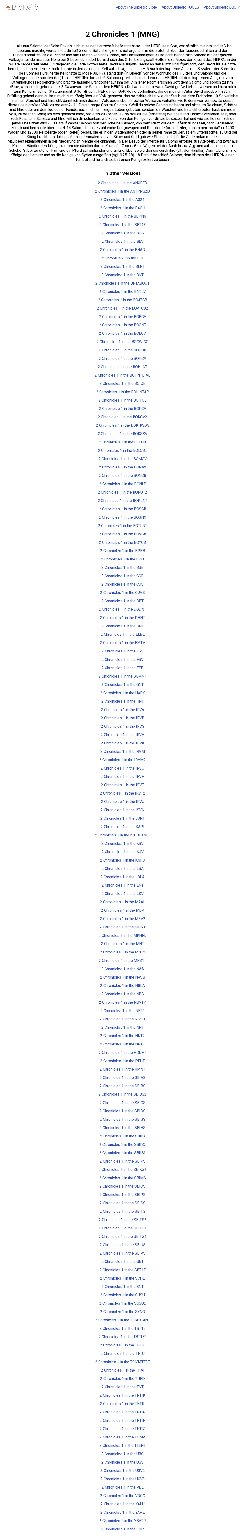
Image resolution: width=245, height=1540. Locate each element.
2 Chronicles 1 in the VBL (123, 1487)
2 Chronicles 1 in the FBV (123, 659)
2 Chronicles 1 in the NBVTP (122, 1002)
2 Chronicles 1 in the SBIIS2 (122, 1144)
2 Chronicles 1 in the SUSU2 (122, 1303)
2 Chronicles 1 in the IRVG (122, 726)
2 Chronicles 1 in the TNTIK (122, 1395)
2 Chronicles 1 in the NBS (122, 994)
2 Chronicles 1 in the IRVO (122, 768)
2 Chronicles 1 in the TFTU (123, 1353)
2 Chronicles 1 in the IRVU (122, 801)
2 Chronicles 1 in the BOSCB (122, 509)
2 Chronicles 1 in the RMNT (122, 1069)
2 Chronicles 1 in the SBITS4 (122, 1236)
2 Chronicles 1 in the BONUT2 (122, 492)
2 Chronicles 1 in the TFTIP (122, 1345)
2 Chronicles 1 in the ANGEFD (122, 183)
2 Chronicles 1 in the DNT (122, 626)
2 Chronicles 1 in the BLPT (122, 266)
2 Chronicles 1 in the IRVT (122, 785)
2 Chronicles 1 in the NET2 (122, 1010)
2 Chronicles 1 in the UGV (122, 1462)
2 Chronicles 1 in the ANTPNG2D (122, 191)
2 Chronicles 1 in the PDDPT (122, 1052)
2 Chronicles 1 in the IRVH (122, 734)
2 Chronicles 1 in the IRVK (122, 743)
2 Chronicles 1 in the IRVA (122, 709)
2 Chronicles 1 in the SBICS (122, 1102)
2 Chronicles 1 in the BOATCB (122, 300)
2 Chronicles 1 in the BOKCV (122, 408)
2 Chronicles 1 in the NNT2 (122, 1036)
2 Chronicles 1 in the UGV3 (122, 1479)
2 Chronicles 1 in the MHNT (122, 927)
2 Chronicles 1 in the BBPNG (122, 216)
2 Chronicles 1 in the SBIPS (122, 1194)
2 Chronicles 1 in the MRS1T (122, 960)
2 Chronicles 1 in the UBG (122, 1454)
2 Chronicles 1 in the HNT (122, 701)
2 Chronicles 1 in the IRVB (122, 718)
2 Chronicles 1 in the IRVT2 (122, 793)
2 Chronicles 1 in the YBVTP (122, 1520)
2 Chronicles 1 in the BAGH (122, 208)
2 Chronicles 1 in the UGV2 (122, 1470)
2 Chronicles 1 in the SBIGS (122, 1119)
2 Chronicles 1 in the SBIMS (122, 1178)
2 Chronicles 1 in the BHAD (122, 250)
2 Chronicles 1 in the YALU (123, 1504)
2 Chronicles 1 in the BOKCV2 (122, 417)
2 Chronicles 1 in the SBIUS (122, 1245)
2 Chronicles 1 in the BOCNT (122, 325)
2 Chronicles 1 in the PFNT (122, 1061)
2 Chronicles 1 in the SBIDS (122, 1111)
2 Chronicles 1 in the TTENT (123, 1445)
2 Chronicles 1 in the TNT (123, 1387)
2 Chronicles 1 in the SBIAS (122, 1077)
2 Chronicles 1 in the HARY (122, 693)
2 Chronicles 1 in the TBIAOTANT (122, 1320)
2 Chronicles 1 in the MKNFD (123, 935)
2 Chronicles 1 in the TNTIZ (122, 1429)
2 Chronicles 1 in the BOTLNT (122, 525)
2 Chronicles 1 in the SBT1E (123, 1270)
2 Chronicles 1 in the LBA (123, 868)
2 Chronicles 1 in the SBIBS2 (122, 1094)
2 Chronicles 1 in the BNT (122, 275)
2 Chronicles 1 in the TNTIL (122, 1403)
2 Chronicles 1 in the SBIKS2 (122, 1169)
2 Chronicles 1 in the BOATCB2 (122, 308)
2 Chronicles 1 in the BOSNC (122, 517)
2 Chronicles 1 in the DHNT (122, 617)
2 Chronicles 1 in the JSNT (122, 818)
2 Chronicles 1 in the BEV (123, 241)
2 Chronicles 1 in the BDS (122, 233)
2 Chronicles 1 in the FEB (122, 668)
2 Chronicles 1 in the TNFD (122, 1378)
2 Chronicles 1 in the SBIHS (122, 1127)
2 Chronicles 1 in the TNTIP (122, 1420)
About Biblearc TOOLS (180, 7)
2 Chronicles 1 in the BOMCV (123, 459)
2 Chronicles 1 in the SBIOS (122, 1186)
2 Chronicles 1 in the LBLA (122, 877)
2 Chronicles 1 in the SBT (123, 1261)
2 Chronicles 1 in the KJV (123, 852)
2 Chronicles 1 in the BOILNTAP (122, 392)
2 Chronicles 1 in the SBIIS (122, 1136)
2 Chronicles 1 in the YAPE (122, 1512)
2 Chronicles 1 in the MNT (122, 944)
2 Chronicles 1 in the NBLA (122, 985)
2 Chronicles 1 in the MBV (122, 910)
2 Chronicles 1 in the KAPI (122, 826)
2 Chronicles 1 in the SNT (122, 1286)
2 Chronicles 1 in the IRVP (122, 776)
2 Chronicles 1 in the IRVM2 (122, 760)
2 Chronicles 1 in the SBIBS (122, 1086)
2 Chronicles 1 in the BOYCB (122, 542)
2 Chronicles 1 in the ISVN (122, 810)
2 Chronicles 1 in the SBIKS (122, 1161)
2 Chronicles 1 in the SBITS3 (122, 1228)
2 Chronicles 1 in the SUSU (122, 1295)
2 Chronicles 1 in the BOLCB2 (122, 450)
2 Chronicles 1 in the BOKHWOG (122, 425)
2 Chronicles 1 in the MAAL (122, 902)
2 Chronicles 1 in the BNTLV (122, 291)
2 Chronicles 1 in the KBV (122, 843)
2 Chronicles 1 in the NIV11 (122, 1019)
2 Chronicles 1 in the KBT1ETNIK (122, 835)
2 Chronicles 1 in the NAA (122, 969)
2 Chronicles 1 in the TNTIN (122, 1412)
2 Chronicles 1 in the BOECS (122, 333)
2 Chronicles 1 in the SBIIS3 (122, 1153)
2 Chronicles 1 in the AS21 (122, 199)
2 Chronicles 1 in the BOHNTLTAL (122, 375)
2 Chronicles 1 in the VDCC (122, 1495)
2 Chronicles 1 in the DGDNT (122, 609)
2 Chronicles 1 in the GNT (122, 684)
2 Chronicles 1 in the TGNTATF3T (122, 1362)
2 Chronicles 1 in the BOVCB (122, 534)
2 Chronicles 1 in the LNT (123, 885)
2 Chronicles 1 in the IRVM (122, 751)
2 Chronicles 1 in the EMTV (122, 643)
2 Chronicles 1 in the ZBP (122, 1529)
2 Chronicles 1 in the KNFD (122, 860)
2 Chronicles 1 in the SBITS (122, 1211)
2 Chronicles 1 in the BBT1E (123, 224)
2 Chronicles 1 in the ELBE (123, 634)
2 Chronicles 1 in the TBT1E (122, 1328)
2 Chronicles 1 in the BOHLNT (122, 367)
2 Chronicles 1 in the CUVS (122, 592)
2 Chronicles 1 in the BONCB (122, 475)
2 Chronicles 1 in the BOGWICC (122, 341)
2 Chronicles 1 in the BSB (122, 567)
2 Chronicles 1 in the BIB (122, 258)
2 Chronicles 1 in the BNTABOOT (122, 283)
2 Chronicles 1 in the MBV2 (122, 918)
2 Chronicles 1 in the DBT (122, 601)
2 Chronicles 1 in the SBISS (122, 1203)
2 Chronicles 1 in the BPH (122, 559)
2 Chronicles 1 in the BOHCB (122, 350)
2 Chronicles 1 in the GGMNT (122, 676)
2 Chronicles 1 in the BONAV (122, 467)
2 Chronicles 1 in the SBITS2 (122, 1219)
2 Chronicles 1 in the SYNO (122, 1311)
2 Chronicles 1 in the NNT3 (122, 1044)
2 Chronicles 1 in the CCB (122, 576)
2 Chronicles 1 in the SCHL (122, 1278)
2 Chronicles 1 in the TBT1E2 (123, 1337)
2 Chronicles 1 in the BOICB (122, 383)
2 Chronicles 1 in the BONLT (122, 484)
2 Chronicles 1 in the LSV (123, 893)
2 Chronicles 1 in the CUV (122, 584)
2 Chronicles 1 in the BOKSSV (122, 433)
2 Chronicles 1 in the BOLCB (122, 442)
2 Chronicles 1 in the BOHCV (122, 358)
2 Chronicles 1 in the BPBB (122, 551)
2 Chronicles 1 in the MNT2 (122, 952)
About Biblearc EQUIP (222, 7)
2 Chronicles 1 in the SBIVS (122, 1253)
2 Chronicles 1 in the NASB (122, 977)
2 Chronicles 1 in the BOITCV (123, 400)
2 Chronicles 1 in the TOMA (122, 1437)
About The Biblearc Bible (136, 7)
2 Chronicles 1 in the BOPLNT (122, 500)
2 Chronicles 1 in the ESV (123, 651)
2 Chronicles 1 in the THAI (122, 1370)
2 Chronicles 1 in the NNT (122, 1027)
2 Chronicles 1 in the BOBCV (122, 316)
